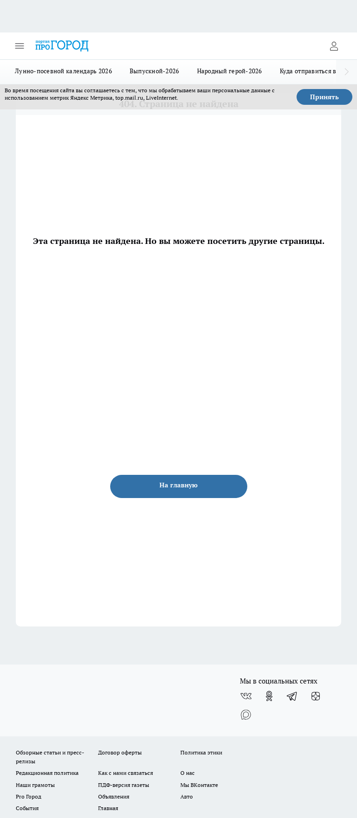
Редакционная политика (47, 772)
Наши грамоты (35, 784)
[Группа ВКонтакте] (246, 696)
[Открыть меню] (19, 46)
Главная (108, 808)
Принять (324, 97)
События (27, 808)
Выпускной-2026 (154, 71)
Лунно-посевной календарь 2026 (63, 71)
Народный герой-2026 (229, 71)
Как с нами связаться (125, 772)
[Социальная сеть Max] (246, 714)
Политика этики (201, 752)
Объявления (113, 796)
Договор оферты (120, 752)
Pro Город (28, 796)
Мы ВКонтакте (199, 784)
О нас (187, 772)
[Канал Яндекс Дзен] (315, 696)
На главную (178, 485)
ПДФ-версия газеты (123, 784)
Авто (186, 796)
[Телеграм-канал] (292, 696)
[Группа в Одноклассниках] (269, 696)
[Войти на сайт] (333, 46)
